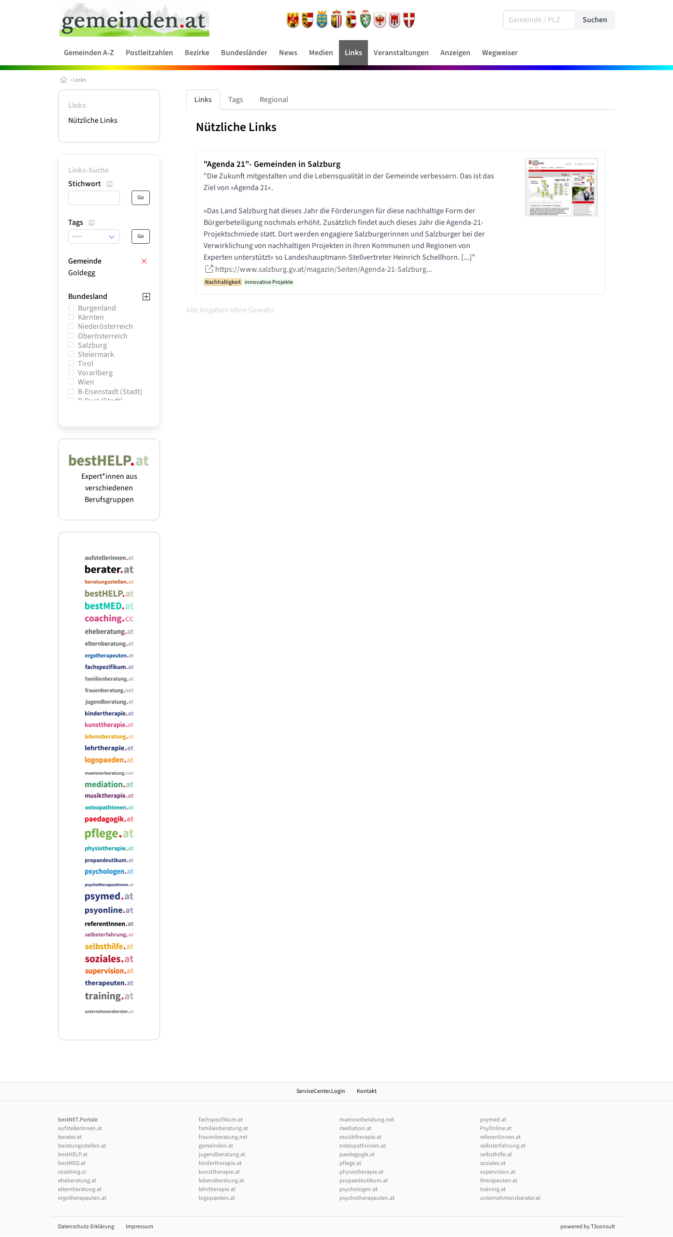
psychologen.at (358, 1189)
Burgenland (97, 308)
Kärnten (91, 317)
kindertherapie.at (220, 1163)
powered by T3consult (587, 1226)
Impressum (139, 1226)
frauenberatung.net (223, 1137)
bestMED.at (72, 1163)
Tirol (85, 363)
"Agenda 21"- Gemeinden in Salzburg (272, 164)
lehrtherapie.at (217, 1189)
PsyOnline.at (496, 1128)
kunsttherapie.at (219, 1172)
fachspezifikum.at (221, 1120)
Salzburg (92, 345)
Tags (235, 99)
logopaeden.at (217, 1198)
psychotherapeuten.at (367, 1198)
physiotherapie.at (361, 1172)
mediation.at (355, 1128)
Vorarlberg (95, 373)
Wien (86, 382)
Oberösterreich (103, 336)
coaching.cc (72, 1172)
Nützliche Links (92, 120)
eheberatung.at (77, 1181)
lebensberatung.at (221, 1181)
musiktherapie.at (360, 1137)
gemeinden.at (216, 1146)
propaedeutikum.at (363, 1181)
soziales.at (493, 1163)
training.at (493, 1189)
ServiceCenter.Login (320, 1091)
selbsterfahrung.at (503, 1146)
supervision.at (497, 1172)
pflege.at (350, 1163)
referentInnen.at (500, 1137)
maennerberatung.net (366, 1120)
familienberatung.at (223, 1128)
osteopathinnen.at (362, 1146)
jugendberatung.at (222, 1154)
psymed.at (493, 1120)
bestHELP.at (73, 1154)
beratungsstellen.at (82, 1146)
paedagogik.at (357, 1154)
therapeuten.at (498, 1181)
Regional (274, 99)
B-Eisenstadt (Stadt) (110, 391)
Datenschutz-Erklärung (86, 1226)
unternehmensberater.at (510, 1198)
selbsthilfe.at (496, 1154)
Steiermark (96, 354)
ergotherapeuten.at (82, 1198)
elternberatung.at (80, 1189)
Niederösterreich (105, 326)
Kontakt (367, 1091)
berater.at (70, 1137)
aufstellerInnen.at (80, 1128)
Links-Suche (88, 170)
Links (79, 80)
